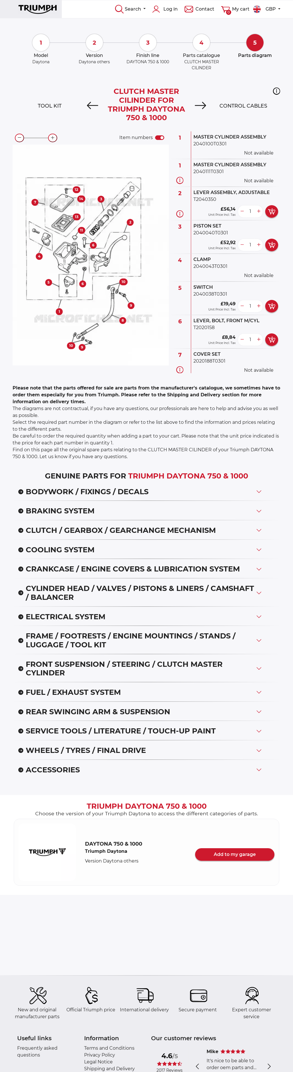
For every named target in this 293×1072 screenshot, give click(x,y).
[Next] (200, 106)
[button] (276, 91)
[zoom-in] (52, 138)
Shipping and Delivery (109, 1068)
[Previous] (92, 106)
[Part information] (180, 180)
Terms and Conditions (109, 1048)
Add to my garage (235, 854)
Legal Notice (98, 1062)
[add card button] (271, 211)
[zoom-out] (19, 138)
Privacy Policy (99, 1055)
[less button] (242, 211)
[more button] (258, 211)
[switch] (159, 137)
